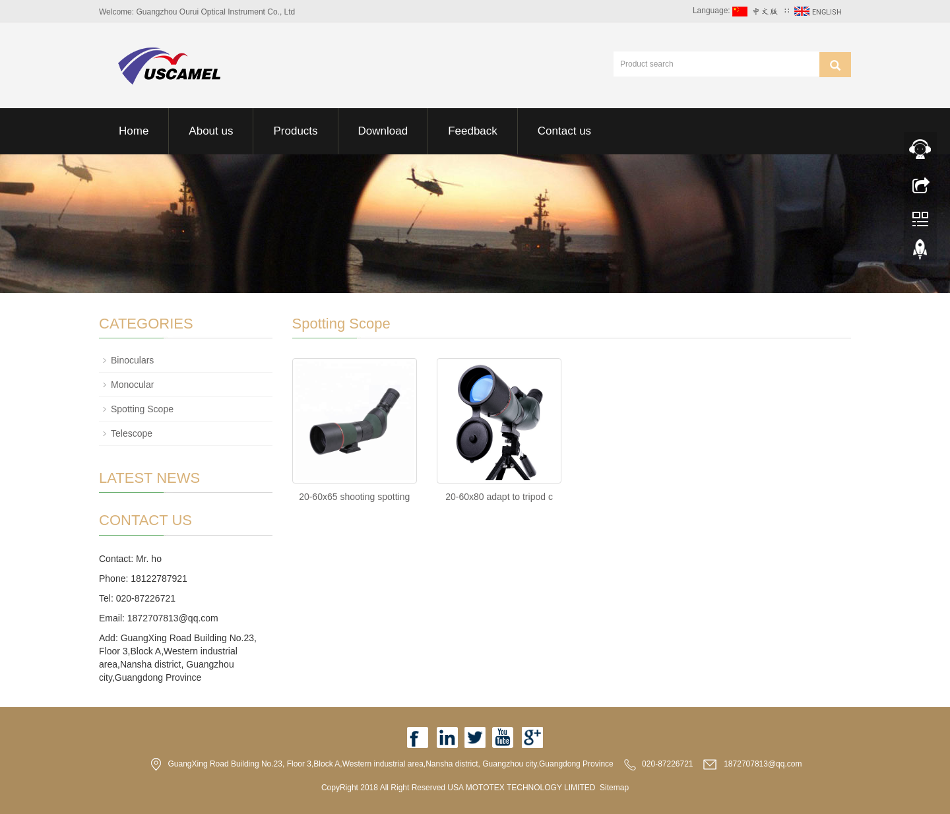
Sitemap (614, 787)
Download (383, 131)
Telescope (131, 433)
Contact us (564, 131)
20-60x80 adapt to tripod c (499, 496)
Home (133, 131)
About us (211, 131)
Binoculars (132, 360)
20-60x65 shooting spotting (354, 496)
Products (295, 131)
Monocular (132, 384)
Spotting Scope (142, 409)
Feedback (472, 131)
